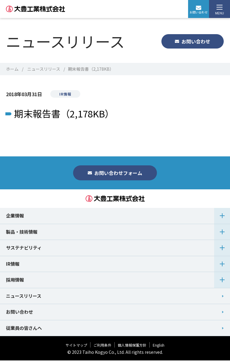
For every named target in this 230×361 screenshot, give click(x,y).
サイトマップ (76, 345)
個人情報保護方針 (132, 345)
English (158, 345)
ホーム (12, 69)
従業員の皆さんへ (24, 328)
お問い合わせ (199, 10)
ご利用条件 (102, 345)
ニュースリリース (43, 69)
